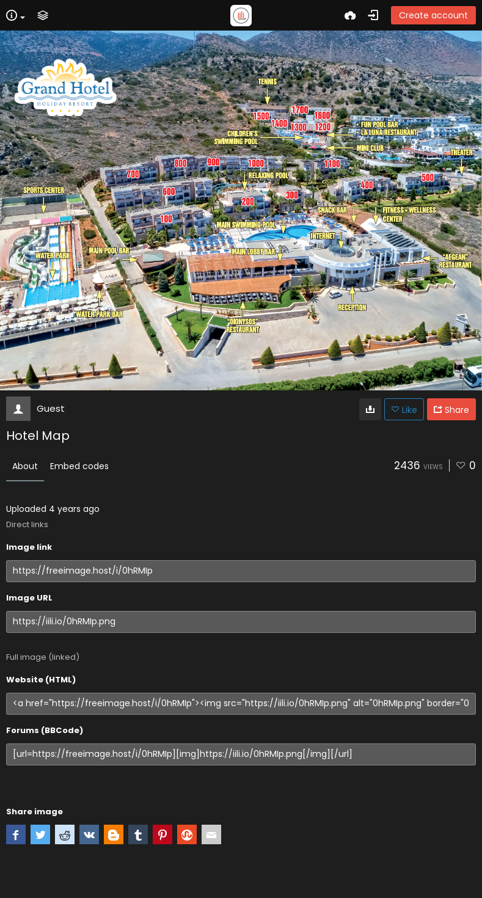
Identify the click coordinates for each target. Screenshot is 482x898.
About (25, 466)
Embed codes (79, 466)
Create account (433, 15)
